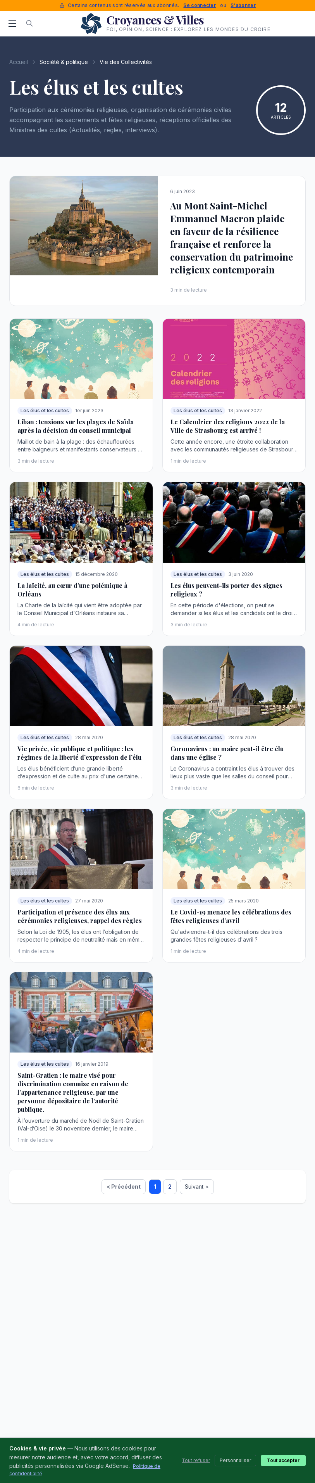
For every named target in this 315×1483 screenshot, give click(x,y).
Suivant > (197, 1186)
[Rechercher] (29, 23)
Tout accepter (283, 1460)
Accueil (18, 62)
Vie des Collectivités (126, 62)
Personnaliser (235, 1460)
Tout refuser (196, 1460)
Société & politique (64, 62)
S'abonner (243, 5)
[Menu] (12, 23)
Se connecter (199, 5)
